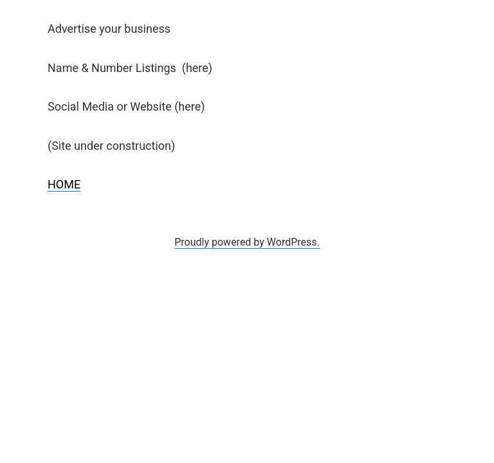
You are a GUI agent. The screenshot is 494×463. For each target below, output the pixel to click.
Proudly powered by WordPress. (247, 242)
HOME (64, 184)
